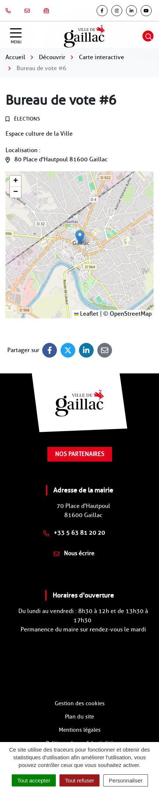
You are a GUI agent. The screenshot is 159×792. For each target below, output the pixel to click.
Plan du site (79, 716)
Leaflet (86, 313)
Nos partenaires (79, 454)
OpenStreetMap (131, 313)
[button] (79, 237)
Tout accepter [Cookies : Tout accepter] (33, 780)
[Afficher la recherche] (147, 36)
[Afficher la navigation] (16, 36)
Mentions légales (80, 730)
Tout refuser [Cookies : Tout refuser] (79, 780)
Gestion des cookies (80, 703)
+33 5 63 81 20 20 (74, 532)
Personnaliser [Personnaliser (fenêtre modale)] (125, 780)
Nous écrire (74, 553)
